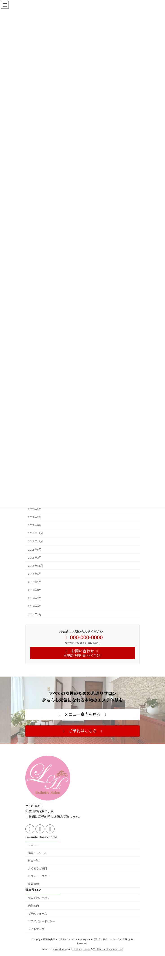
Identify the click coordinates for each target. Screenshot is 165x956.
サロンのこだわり (39, 898)
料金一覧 (33, 860)
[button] (82, 714)
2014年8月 (34, 590)
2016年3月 (34, 557)
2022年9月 (34, 517)
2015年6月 (34, 573)
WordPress (61, 949)
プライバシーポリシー (41, 921)
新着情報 (33, 884)
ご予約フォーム (37, 913)
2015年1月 (34, 582)
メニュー (33, 845)
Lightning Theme (82, 949)
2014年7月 (34, 598)
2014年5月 (34, 614)
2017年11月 (35, 541)
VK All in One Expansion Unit (108, 949)
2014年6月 (34, 606)
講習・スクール (37, 852)
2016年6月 (34, 549)
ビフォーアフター (39, 876)
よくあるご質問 (37, 868)
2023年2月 (34, 508)
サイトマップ (36, 929)
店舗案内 (33, 906)
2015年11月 (35, 565)
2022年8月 (34, 525)
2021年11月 (35, 533)
